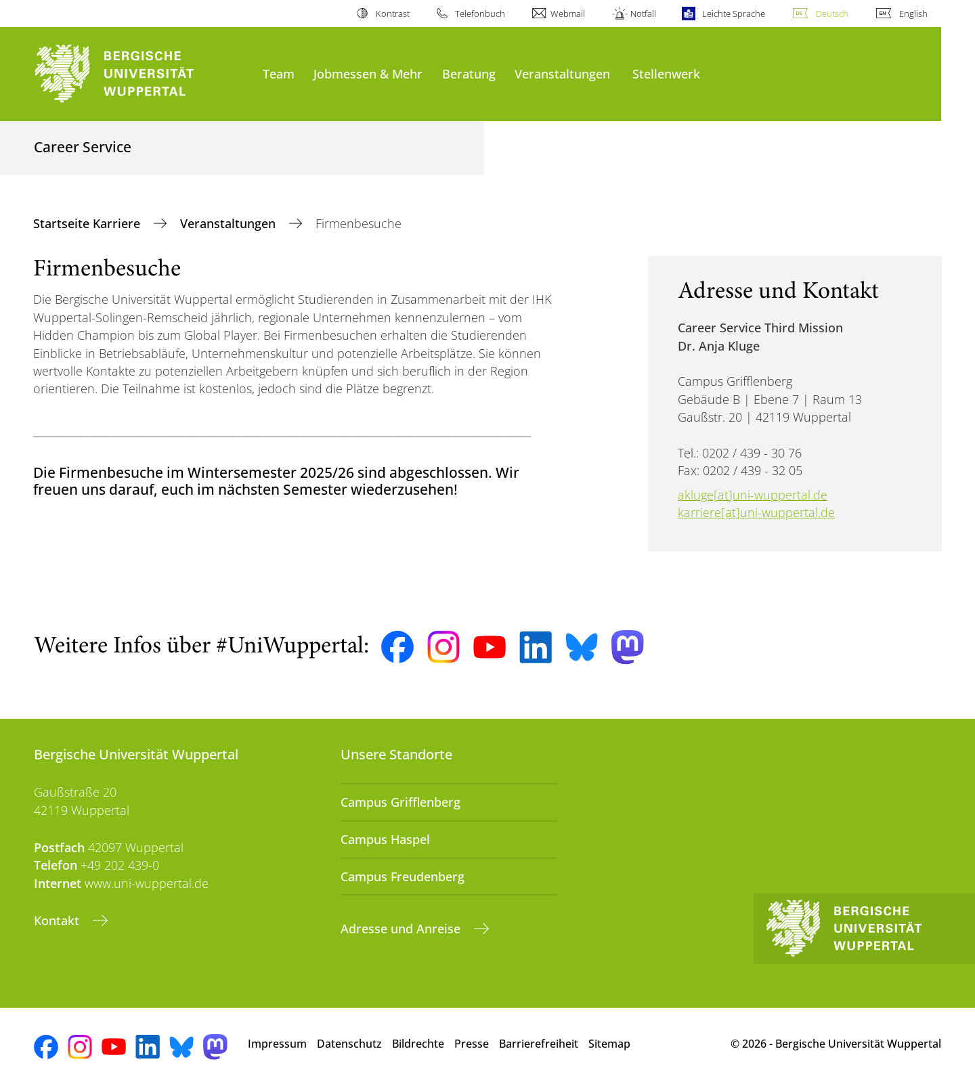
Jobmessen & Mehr (367, 73)
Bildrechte (418, 1043)
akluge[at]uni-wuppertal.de (752, 495)
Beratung (469, 73)
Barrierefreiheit (538, 1043)
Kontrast (393, 13)
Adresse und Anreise (402, 928)
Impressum (277, 1043)
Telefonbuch (480, 13)
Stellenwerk (666, 73)
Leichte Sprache (733, 13)
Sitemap (609, 1043)
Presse (471, 1043)
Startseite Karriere (88, 223)
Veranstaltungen (562, 73)
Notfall (643, 13)
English (913, 13)
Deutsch (832, 13)
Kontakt (58, 920)
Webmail (567, 13)
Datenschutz (349, 1043)
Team (279, 73)
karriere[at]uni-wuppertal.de (756, 512)
